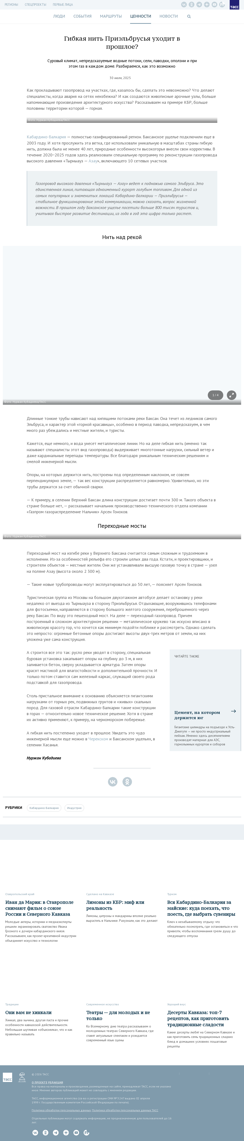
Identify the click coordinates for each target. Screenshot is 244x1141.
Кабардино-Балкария (46, 137)
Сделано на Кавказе (100, 894)
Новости (168, 16)
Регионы (11, 5)
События (82, 16)
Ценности (140, 16)
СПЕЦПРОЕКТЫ (35, 5)
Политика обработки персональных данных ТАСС (125, 1110)
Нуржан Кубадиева (44, 758)
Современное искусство (102, 1004)
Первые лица (63, 5)
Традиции (12, 1004)
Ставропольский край (19, 894)
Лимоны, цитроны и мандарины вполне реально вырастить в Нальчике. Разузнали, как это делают (122, 918)
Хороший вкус (176, 1004)
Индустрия (74, 808)
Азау (93, 161)
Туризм (172, 894)
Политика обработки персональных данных (61, 1110)
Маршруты (111, 16)
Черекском (98, 739)
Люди (59, 16)
